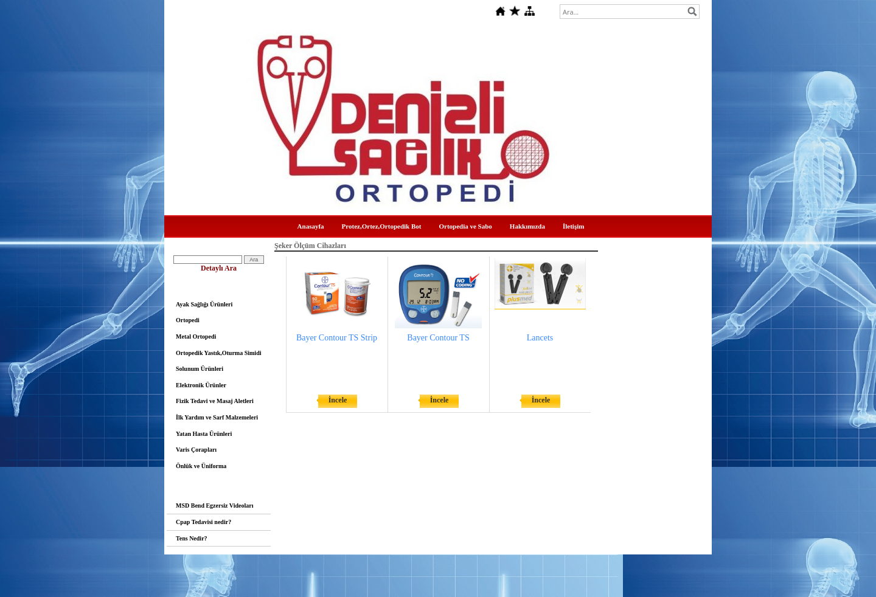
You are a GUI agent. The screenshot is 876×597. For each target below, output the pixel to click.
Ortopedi (188, 320)
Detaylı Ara (219, 268)
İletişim (573, 226)
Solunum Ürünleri (199, 368)
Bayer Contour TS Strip (336, 337)
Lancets (540, 337)
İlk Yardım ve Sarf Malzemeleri (217, 417)
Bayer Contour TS (438, 337)
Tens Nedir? (191, 538)
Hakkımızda (527, 226)
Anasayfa (310, 226)
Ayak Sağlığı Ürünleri (204, 304)
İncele (337, 400)
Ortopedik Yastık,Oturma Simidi (218, 353)
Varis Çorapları (196, 449)
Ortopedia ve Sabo (465, 226)
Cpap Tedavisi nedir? (203, 522)
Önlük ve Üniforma (201, 466)
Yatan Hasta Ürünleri (204, 433)
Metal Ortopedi (196, 336)
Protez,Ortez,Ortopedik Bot (382, 226)
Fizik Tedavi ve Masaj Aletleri (215, 401)
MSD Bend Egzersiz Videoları (215, 505)
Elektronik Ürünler (201, 385)
